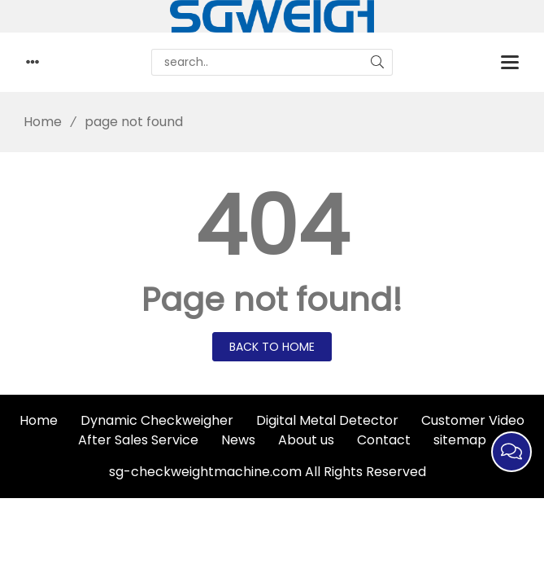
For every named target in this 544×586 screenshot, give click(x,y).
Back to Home (272, 347)
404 (272, 226)
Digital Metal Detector (327, 420)
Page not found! (272, 299)
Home (37, 121)
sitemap (459, 440)
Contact (384, 440)
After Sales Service (138, 440)
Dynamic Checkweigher (157, 420)
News (238, 440)
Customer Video (472, 420)
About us (306, 440)
